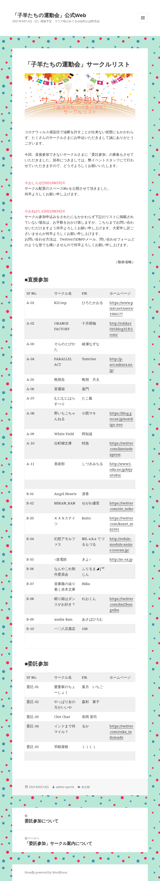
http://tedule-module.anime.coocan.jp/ (121, 544)
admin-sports (65, 787)
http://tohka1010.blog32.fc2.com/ (121, 329)
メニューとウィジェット (143, 22)
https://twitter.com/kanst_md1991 (121, 524)
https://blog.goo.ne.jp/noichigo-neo (121, 419)
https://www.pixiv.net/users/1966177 (121, 308)
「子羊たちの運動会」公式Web (49, 15)
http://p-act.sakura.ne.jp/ (121, 364)
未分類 (85, 787)
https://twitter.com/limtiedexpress (121, 449)
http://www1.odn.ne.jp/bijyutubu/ (121, 469)
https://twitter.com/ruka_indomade (121, 732)
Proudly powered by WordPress (46, 872)
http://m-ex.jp (121, 559)
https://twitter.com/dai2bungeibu (121, 604)
